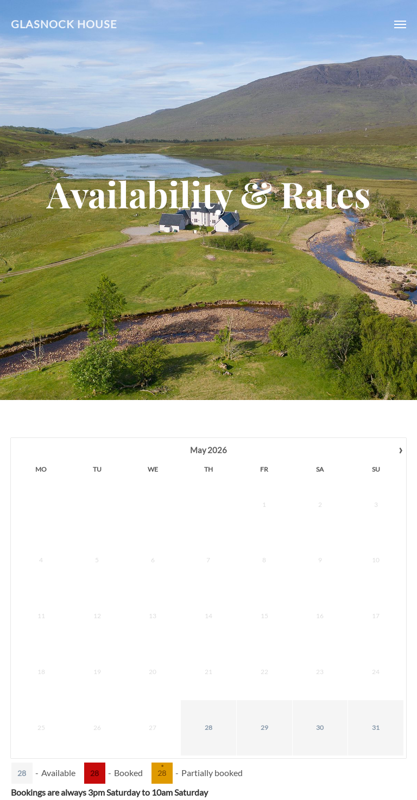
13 (362, 518)
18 (307, 546)
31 (193, 601)
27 (362, 573)
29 (138, 601)
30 (165, 601)
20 (362, 546)
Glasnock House (64, 24)
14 (390, 518)
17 (279, 546)
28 (110, 601)
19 (334, 546)
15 (224, 546)
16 (251, 546)
